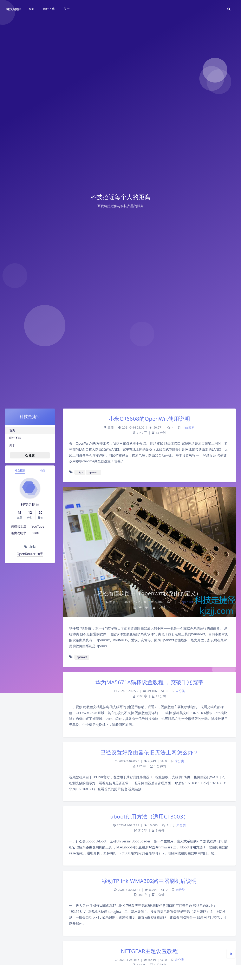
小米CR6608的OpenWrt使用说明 (149, 418)
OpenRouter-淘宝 (30, 554)
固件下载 (15, 438)
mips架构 (188, 427)
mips (80, 472)
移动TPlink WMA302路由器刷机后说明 (149, 881)
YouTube (38, 526)
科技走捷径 (13, 9)
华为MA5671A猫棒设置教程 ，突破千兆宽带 (149, 682)
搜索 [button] (30, 455)
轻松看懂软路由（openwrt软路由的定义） (149, 593)
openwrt (94, 472)
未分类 (180, 691)
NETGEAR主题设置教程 (149, 951)
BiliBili (36, 533)
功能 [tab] (42, 470)
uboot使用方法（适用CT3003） (149, 816)
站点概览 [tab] (20, 470)
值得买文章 (18, 526)
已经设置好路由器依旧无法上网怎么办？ (149, 752)
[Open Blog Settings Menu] (231, 953)
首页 (12, 430)
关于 (12, 445)
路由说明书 (18, 533)
